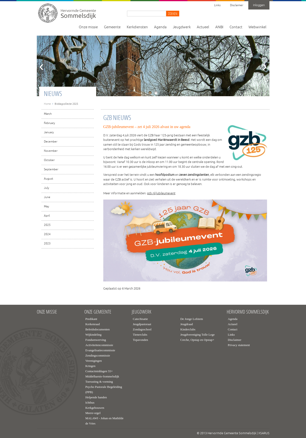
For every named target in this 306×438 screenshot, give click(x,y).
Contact (236, 27)
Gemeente (112, 27)
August (48, 179)
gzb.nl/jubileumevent (161, 193)
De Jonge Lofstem (191, 319)
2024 (47, 234)
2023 (47, 243)
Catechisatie (140, 319)
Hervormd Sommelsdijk (248, 311)
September (51, 169)
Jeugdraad (186, 324)
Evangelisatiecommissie (100, 350)
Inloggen (259, 5)
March (48, 114)
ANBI (219, 27)
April (47, 216)
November (50, 151)
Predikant (91, 319)
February (49, 123)
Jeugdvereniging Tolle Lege (197, 334)
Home (47, 103)
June (47, 197)
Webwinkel (257, 27)
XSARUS (263, 433)
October (49, 160)
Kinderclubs (188, 329)
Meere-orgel (93, 413)
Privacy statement (239, 345)
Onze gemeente (97, 311)
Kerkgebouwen (94, 407)
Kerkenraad (92, 324)
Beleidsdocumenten (97, 329)
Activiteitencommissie (99, 345)
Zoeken (172, 13)
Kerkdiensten (137, 27)
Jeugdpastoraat (142, 324)
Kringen (90, 366)
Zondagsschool (142, 329)
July (46, 188)
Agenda (160, 27)
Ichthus (89, 402)
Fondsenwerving (95, 340)
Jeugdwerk (182, 27)
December (50, 141)
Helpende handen (96, 397)
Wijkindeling (93, 334)
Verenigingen (93, 360)
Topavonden (140, 340)
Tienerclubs (140, 334)
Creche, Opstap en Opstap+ (197, 340)
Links (217, 5)
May (46, 206)
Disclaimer (236, 5)
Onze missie (88, 27)
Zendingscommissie (97, 355)
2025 (47, 225)
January (49, 132)
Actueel (203, 27)
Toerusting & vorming (99, 381)
